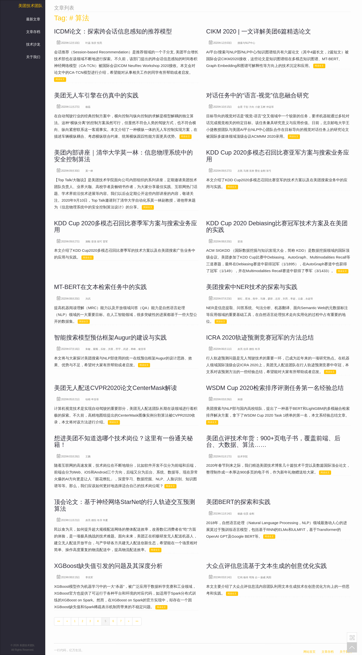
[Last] (137, 621)
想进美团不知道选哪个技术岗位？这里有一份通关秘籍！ (123, 441)
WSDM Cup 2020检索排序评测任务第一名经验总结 (275, 387)
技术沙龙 (33, 44)
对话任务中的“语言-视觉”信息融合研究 (257, 95)
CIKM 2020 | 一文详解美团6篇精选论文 (258, 31)
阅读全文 (60, 79)
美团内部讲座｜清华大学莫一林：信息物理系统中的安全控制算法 (123, 155)
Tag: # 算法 (71, 18)
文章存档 (33, 32)
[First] (58, 621)
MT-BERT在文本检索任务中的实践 (100, 286)
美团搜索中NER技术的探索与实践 (251, 286)
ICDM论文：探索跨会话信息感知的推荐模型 (113, 31)
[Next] (129, 621)
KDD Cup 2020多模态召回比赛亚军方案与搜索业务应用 (277, 155)
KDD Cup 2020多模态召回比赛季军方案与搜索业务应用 (125, 226)
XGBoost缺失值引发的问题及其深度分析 (108, 565)
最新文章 (33, 19)
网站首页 (309, 651)
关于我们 (33, 57)
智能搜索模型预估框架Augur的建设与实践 (110, 337)
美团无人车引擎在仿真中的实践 (96, 95)
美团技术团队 (30, 6)
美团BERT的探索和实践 (238, 501)
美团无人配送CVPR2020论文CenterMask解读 (115, 387)
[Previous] (67, 621)
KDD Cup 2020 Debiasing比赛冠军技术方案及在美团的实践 (277, 226)
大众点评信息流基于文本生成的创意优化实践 (266, 565)
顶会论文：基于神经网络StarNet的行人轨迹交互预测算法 (124, 505)
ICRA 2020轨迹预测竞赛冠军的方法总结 (260, 337)
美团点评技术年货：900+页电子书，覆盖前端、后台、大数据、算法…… (273, 441)
